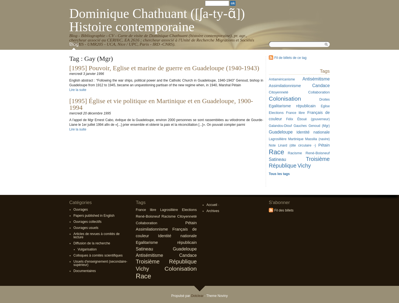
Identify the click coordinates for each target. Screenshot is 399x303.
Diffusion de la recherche (91, 243)
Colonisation (285, 98)
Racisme (295, 153)
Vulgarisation (87, 249)
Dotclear (197, 296)
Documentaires (84, 271)
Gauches (300, 126)
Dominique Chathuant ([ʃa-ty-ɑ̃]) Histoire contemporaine (157, 20)
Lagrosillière (278, 139)
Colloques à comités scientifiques (97, 255)
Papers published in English (93, 216)
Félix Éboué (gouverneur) (308, 119)
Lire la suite (77, 90)
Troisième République (166, 261)
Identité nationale (313, 132)
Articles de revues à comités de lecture (96, 235)
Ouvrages (80, 209)
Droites (324, 99)
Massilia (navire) (317, 139)
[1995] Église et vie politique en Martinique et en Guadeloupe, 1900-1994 (161, 104)
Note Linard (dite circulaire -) (292, 145)
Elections (276, 113)
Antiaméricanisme (282, 79)
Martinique (295, 139)
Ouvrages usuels (85, 228)
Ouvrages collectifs (87, 222)
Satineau (277, 159)
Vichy (304, 166)
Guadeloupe (281, 132)
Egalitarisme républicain (292, 106)
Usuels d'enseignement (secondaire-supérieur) (100, 263)
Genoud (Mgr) (319, 126)
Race (276, 152)
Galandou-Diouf (280, 126)
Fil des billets (283, 210)
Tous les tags (279, 174)
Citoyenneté (278, 92)
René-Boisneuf (318, 153)
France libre (295, 113)
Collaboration (319, 92)
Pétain (324, 145)
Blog (74, 44)
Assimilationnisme (285, 85)
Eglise (325, 106)
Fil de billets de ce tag (290, 58)
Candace (321, 85)
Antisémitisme (316, 79)
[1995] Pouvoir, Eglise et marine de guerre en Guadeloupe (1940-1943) (164, 68)
